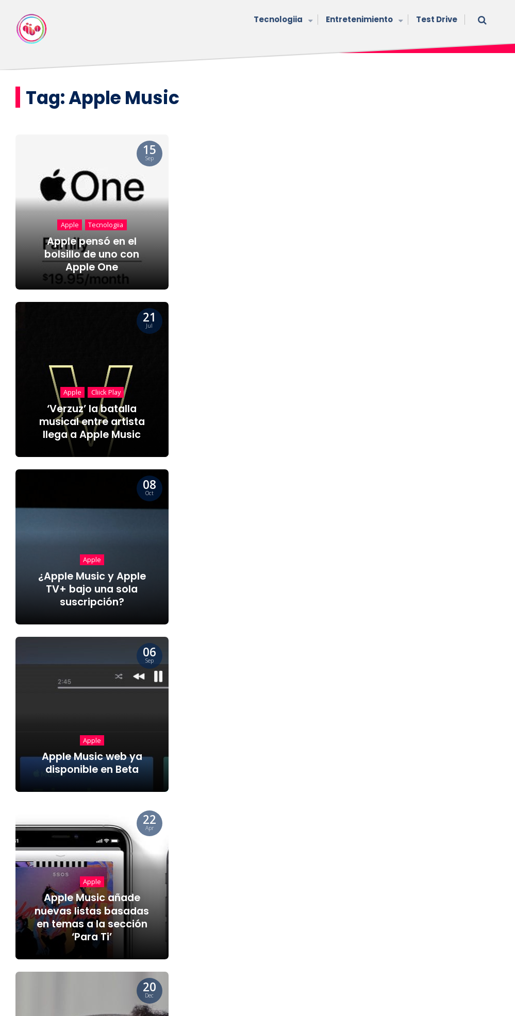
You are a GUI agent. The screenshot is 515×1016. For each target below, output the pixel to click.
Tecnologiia (282, 20)
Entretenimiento (363, 20)
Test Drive (436, 19)
